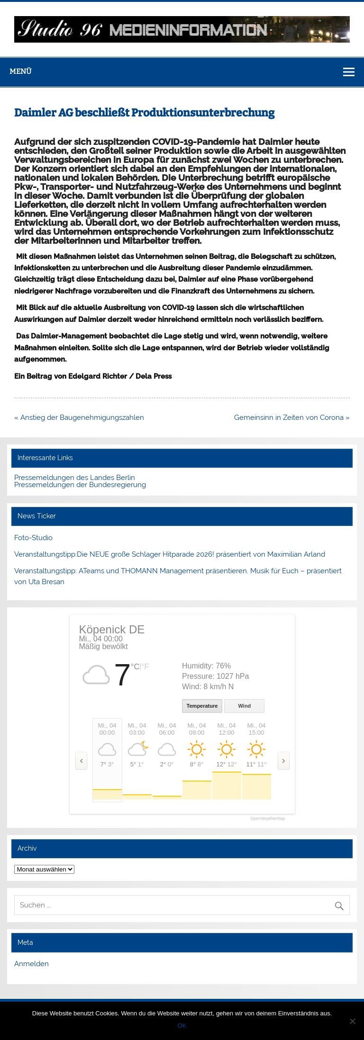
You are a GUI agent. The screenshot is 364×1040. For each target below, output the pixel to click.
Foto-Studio (33, 537)
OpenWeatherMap (267, 819)
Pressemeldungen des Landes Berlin (74, 477)
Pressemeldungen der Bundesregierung (80, 484)
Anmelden (31, 964)
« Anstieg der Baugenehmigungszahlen (79, 417)
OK (182, 1025)
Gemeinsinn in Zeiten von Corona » (292, 417)
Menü (20, 71)
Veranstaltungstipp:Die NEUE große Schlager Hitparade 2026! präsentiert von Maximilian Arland (169, 554)
